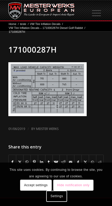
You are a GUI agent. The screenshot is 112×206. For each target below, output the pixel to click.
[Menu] (97, 10)
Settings (56, 196)
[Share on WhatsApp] (27, 162)
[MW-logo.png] (46, 10)
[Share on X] (19, 162)
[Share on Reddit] (63, 162)
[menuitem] (97, 10)
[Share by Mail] (70, 162)
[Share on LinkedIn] (41, 162)
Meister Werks (47, 129)
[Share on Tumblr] (48, 162)
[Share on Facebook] (12, 162)
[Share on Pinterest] (34, 162)
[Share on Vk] (56, 162)
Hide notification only (73, 185)
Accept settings (36, 185)
